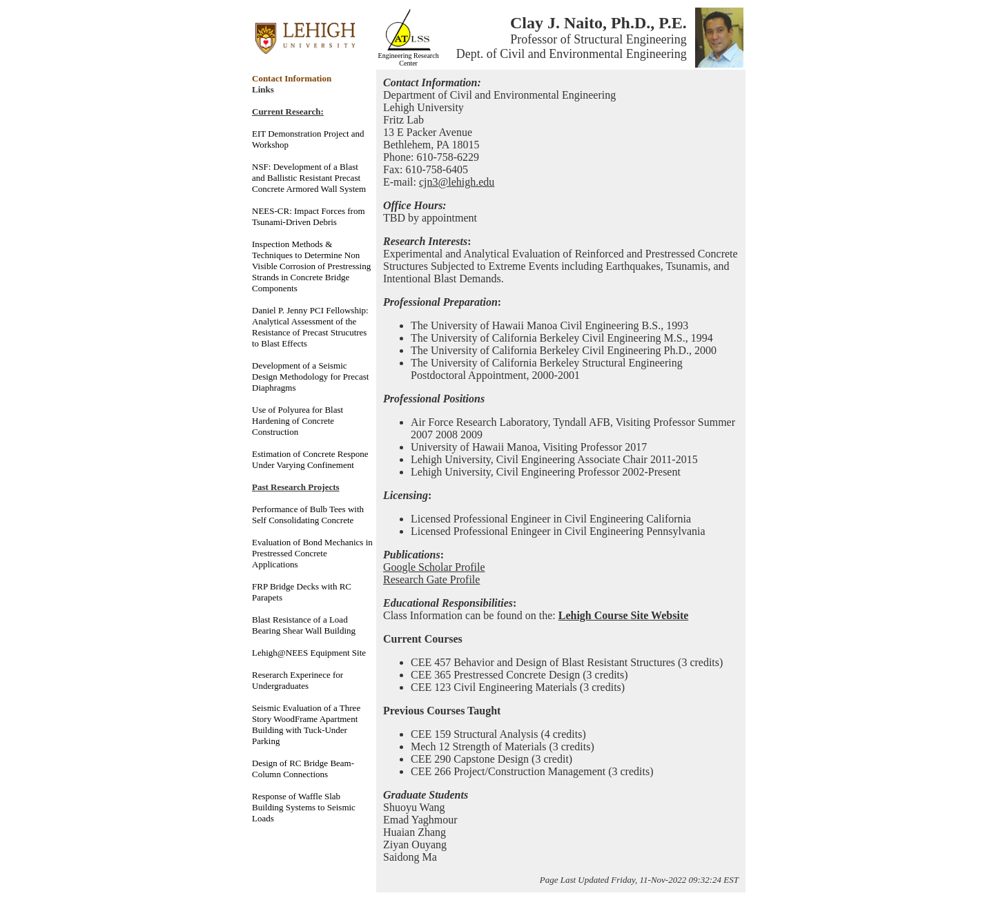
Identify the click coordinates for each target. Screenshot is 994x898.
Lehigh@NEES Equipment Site (309, 652)
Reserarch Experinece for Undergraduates (297, 680)
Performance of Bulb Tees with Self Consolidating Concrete (308, 514)
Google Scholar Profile (434, 567)
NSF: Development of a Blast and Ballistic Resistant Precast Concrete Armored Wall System (309, 178)
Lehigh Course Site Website (623, 615)
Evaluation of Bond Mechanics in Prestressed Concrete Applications (312, 553)
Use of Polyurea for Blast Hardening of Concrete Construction (297, 420)
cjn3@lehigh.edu (456, 182)
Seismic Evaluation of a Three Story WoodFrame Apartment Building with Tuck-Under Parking (306, 724)
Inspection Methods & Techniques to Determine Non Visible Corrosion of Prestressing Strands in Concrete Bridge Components (311, 266)
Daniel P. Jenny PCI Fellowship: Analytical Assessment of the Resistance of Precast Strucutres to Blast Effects (310, 327)
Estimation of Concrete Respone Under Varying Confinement (310, 459)
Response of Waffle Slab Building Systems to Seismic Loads (303, 807)
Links (263, 89)
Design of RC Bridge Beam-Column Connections (303, 768)
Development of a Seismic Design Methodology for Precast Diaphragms (310, 376)
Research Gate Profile (431, 579)
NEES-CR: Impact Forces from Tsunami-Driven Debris (308, 216)
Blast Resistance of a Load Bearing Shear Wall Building (303, 625)
